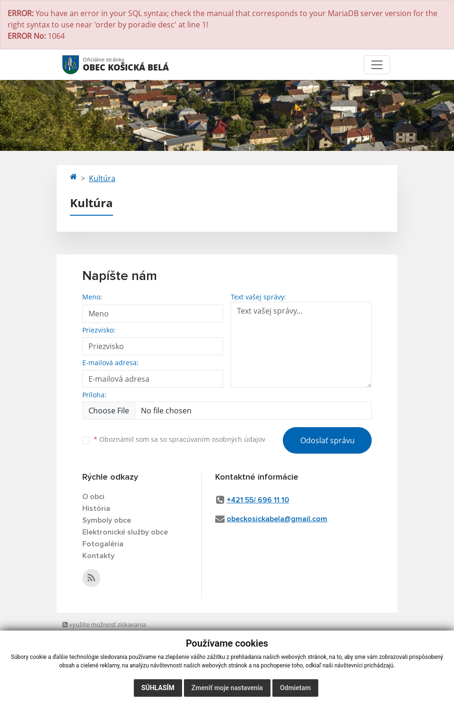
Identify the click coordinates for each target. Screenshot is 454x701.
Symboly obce (106, 520)
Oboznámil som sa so (179, 439)
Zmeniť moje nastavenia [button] (227, 688)
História (96, 508)
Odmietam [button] (295, 688)
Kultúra (102, 178)
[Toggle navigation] (377, 64)
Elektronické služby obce (125, 532)
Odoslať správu (327, 440)
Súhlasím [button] (158, 688)
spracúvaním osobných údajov (217, 439)
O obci (93, 496)
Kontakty (98, 556)
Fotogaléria (102, 544)
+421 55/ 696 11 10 (258, 500)
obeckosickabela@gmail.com (277, 519)
